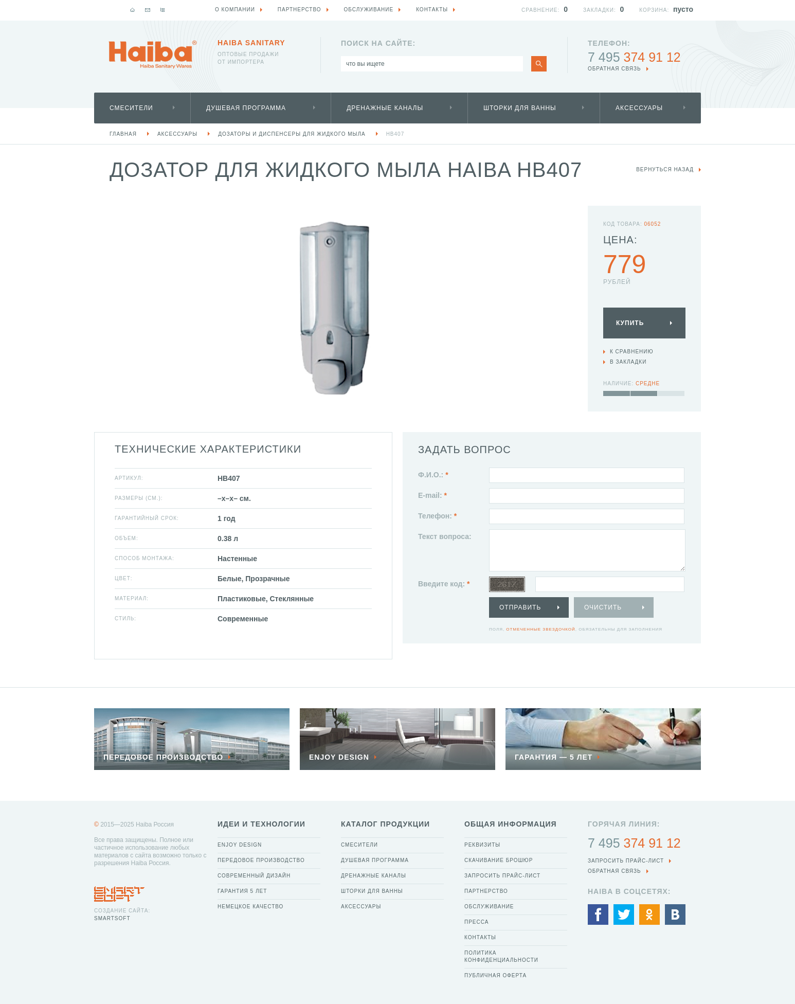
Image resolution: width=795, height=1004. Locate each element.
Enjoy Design (240, 845)
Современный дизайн (254, 876)
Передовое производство (261, 860)
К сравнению (632, 351)
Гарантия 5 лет (242, 891)
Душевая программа (246, 108)
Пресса (476, 922)
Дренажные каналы (385, 108)
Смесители (131, 108)
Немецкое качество (250, 906)
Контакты (480, 937)
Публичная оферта (495, 975)
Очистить (603, 607)
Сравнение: (540, 10)
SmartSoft (112, 918)
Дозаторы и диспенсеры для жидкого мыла (291, 134)
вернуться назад (665, 169)
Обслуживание (489, 906)
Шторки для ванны (519, 108)
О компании (235, 9)
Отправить (520, 607)
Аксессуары (639, 108)
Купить (630, 323)
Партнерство (486, 891)
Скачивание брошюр (498, 860)
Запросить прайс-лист (502, 876)
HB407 (395, 134)
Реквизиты (482, 845)
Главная (123, 134)
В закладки (628, 362)
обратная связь (614, 68)
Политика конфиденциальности (501, 956)
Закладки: (599, 10)
